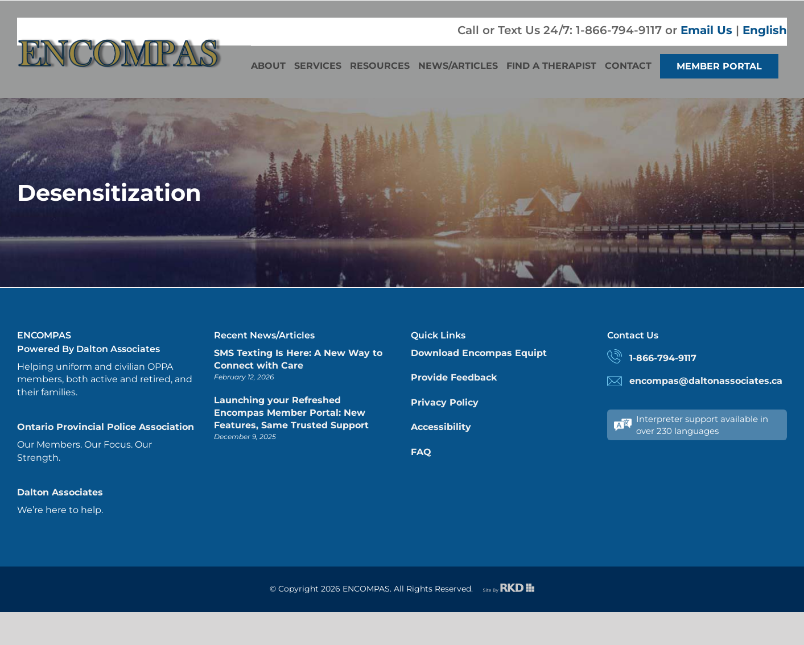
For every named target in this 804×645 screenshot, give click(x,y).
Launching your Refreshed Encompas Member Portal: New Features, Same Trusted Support (291, 413)
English (765, 30)
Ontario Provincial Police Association (105, 426)
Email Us (706, 30)
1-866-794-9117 (662, 358)
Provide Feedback (454, 377)
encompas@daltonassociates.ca (705, 380)
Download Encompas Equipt (479, 353)
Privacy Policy (445, 402)
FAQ (421, 451)
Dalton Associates (60, 492)
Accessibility (441, 426)
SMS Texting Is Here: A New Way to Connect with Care (298, 359)
